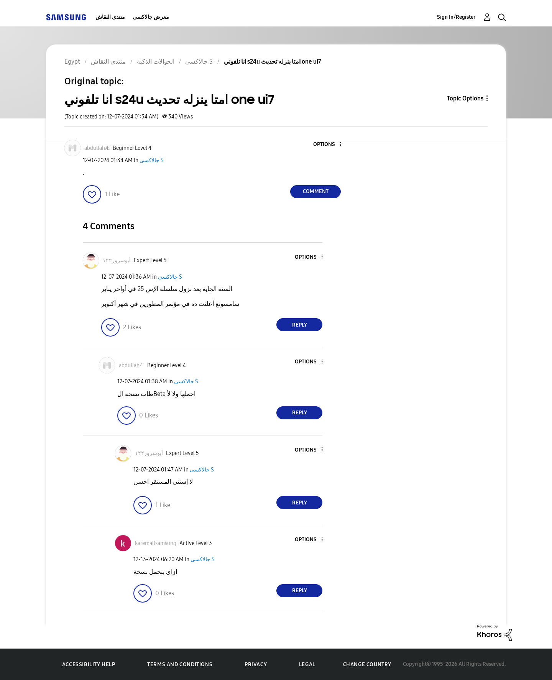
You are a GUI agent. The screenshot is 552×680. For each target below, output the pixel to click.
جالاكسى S (152, 160)
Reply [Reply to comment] (299, 325)
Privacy (256, 664)
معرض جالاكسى (151, 17)
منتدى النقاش (110, 17)
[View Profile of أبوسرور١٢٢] (117, 260)
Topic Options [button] (465, 98)
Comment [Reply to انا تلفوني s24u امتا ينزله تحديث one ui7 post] (316, 191)
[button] (327, 144)
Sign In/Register (456, 17)
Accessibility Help (88, 664)
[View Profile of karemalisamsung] (155, 543)
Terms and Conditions (179, 664)
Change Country (367, 664)
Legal (307, 664)
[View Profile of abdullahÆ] (97, 148)
